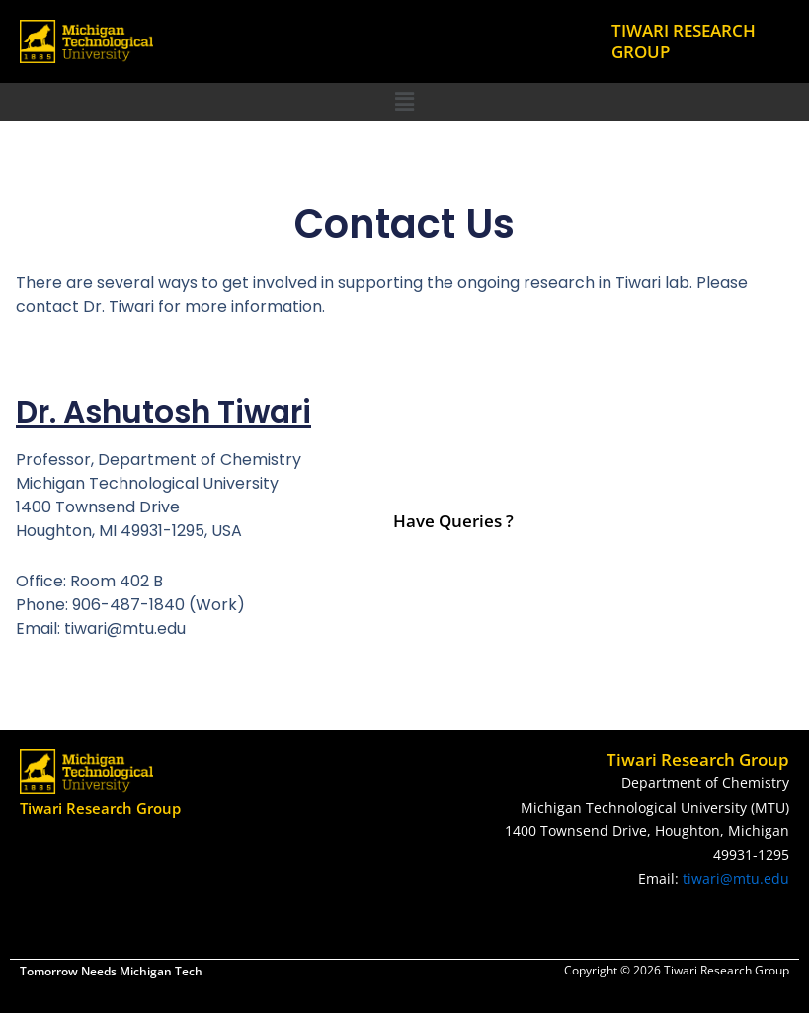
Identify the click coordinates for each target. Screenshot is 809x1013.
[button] (404, 101)
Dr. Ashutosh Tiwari (171, 411)
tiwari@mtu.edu (736, 878)
